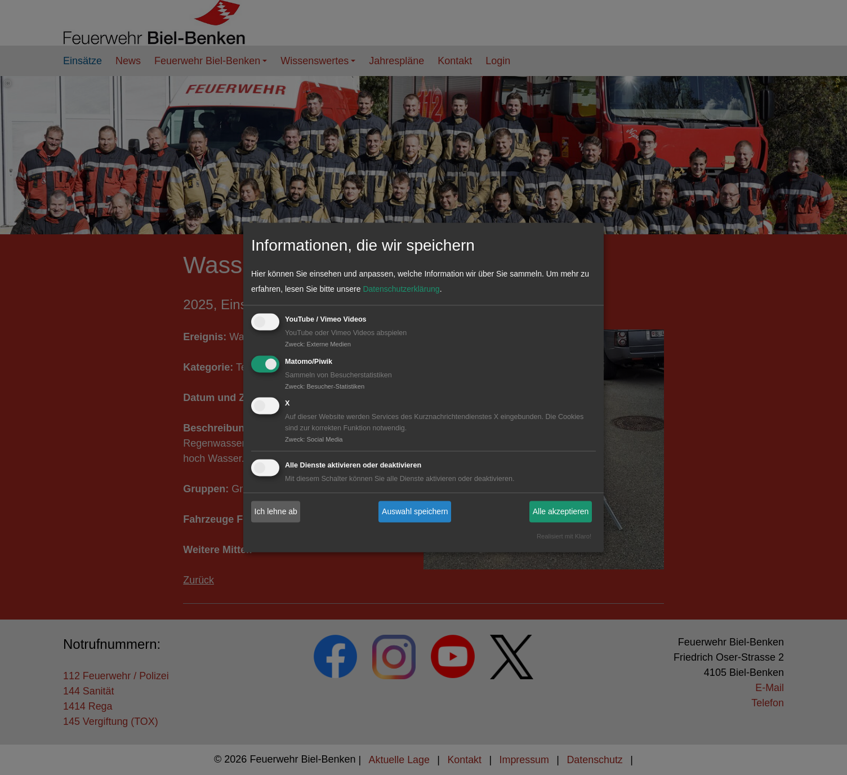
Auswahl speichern (415, 511)
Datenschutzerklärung (401, 288)
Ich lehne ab (276, 511)
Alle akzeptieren (561, 511)
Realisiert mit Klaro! (564, 536)
